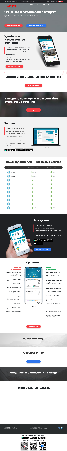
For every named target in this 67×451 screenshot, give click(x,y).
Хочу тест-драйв (33, 361)
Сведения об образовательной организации (25, 1)
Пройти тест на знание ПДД (36, 25)
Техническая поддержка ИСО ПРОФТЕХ (11, 429)
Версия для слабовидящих (10, 1)
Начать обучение (33, 326)
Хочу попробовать (33, 110)
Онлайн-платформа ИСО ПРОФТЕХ (10, 428)
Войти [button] (60, 1)
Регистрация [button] (54, 1)
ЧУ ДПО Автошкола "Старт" (30, 12)
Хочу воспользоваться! (33, 85)
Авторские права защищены (34, 429)
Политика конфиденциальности (35, 427)
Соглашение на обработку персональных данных (38, 428)
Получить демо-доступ (14, 66)
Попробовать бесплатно (13, 25)
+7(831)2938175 (56, 4)
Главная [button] (48, 1)
